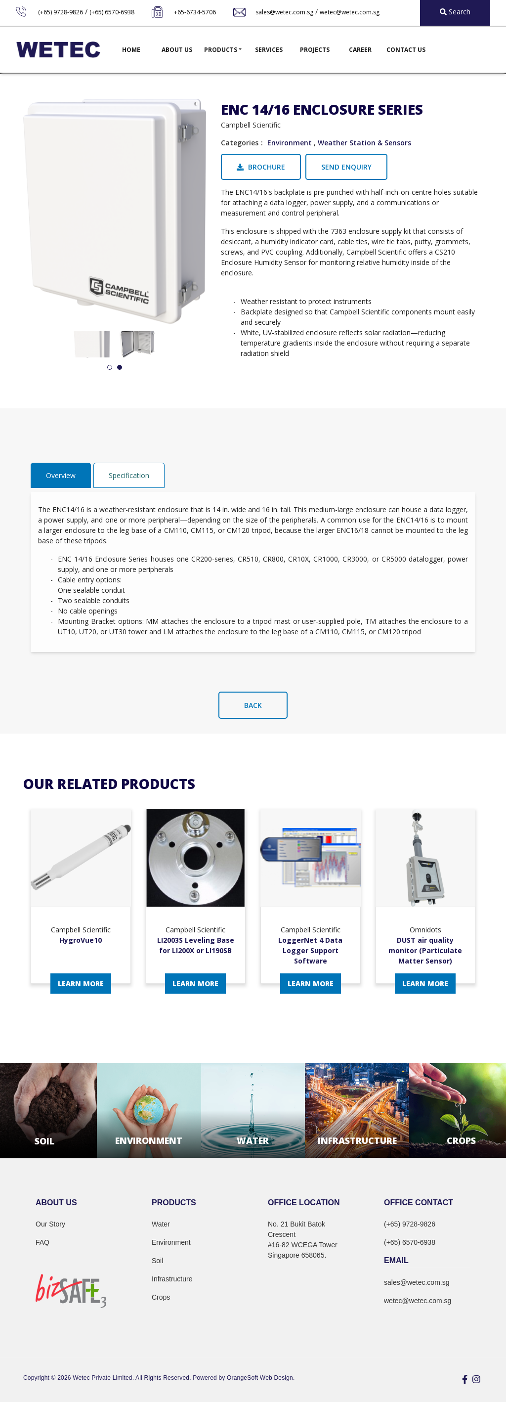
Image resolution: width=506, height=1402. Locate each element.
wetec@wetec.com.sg (350, 12)
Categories (239, 142)
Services (269, 49)
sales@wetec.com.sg (284, 12)
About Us (177, 49)
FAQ (42, 1242)
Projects (315, 49)
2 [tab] (120, 368)
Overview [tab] (61, 475)
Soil (157, 1261)
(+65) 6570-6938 (111, 12)
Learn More (81, 983)
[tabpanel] (92, 344)
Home (131, 49)
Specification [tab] (129, 475)
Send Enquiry (346, 167)
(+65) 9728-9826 (60, 12)
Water (161, 1224)
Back (253, 705)
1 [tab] (110, 368)
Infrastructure (172, 1279)
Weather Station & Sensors (364, 142)
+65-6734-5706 (195, 12)
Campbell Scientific (251, 125)
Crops (161, 1297)
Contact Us (405, 49)
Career (360, 49)
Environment (289, 142)
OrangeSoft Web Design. (261, 1377)
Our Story (50, 1224)
